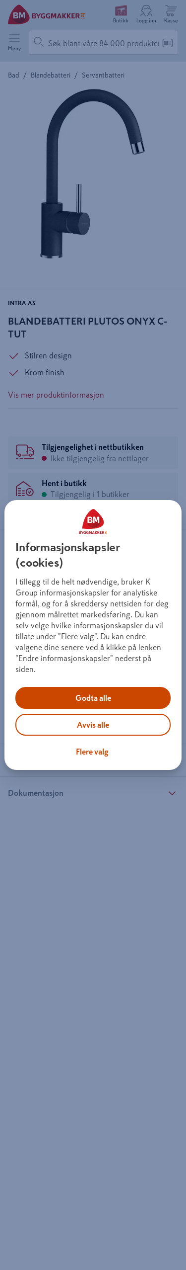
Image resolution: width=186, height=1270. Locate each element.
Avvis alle (93, 725)
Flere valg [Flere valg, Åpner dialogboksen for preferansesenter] (92, 752)
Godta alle (93, 698)
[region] (92, 635)
